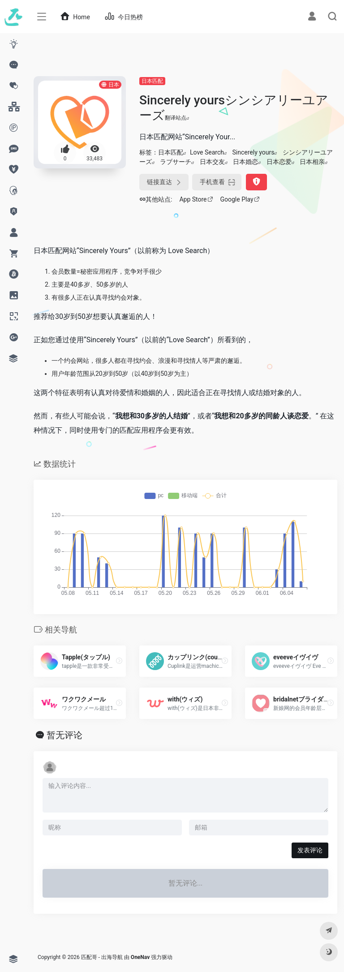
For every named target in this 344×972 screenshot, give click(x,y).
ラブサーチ (175, 161)
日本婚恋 (245, 161)
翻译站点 (177, 118)
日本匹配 (152, 81)
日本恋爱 (279, 161)
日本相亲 (312, 161)
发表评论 (309, 850)
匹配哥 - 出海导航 (102, 957)
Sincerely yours (253, 152)
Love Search (207, 152)
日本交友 (212, 161)
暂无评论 (64, 735)
